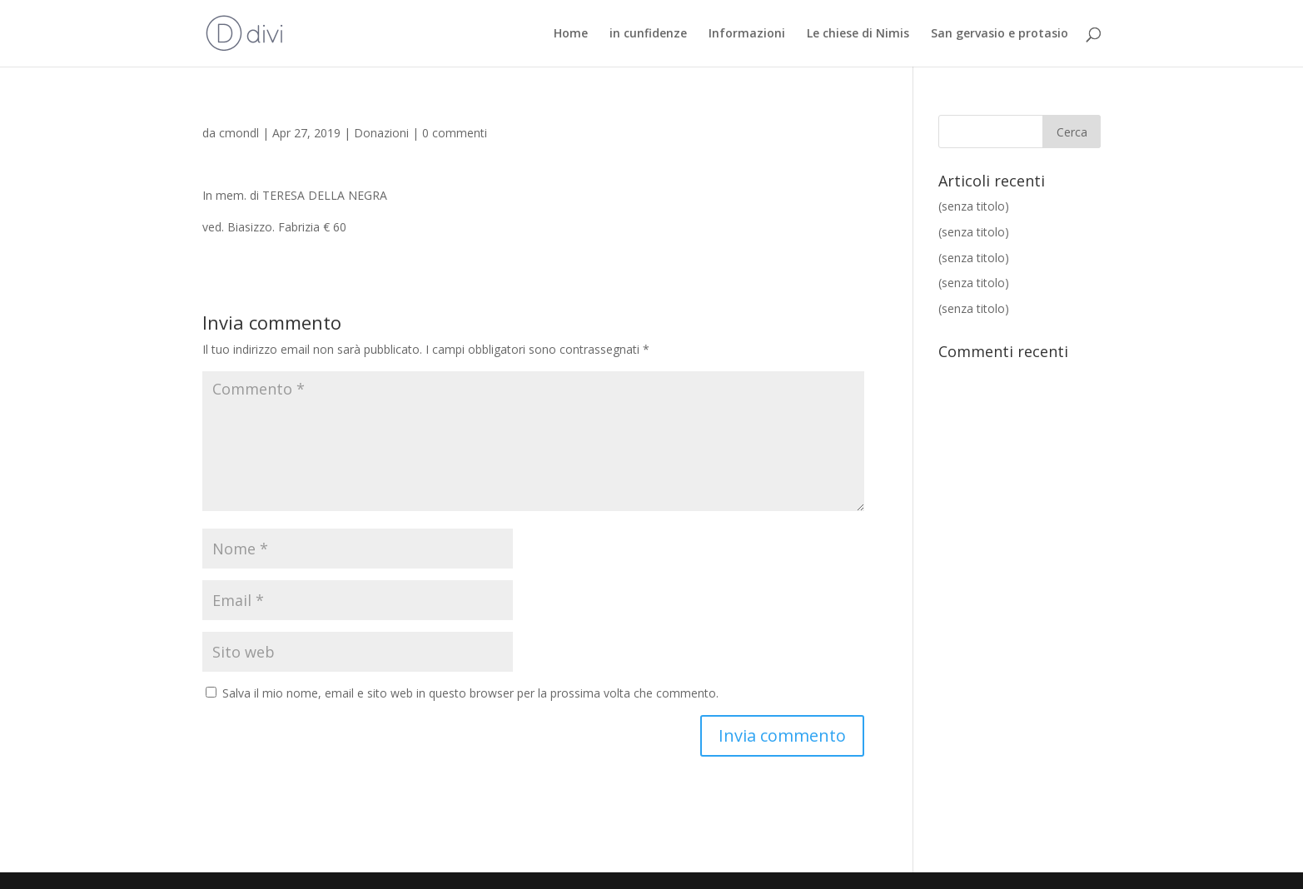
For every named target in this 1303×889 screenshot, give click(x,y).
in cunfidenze (648, 34)
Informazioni (747, 34)
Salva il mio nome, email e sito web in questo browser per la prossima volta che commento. (470, 693)
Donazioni (381, 133)
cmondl (239, 133)
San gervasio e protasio (999, 34)
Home (571, 34)
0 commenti (454, 133)
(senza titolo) (973, 206)
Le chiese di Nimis (858, 34)
